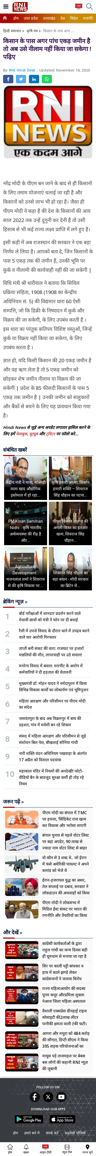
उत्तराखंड (48, 18)
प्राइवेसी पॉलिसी (75, 1133)
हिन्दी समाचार (12, 30)
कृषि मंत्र (32, 30)
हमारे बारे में (31, 1133)
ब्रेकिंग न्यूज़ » (15, 602)
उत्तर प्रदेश (30, 18)
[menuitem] (16, 18)
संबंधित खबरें (15, 450)
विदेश (73, 18)
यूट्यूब (34, 434)
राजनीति (88, 18)
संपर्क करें (52, 1133)
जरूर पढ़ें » (13, 802)
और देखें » (12, 932)
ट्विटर (50, 434)
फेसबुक (21, 434)
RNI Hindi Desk (22, 70)
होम (15, 18)
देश (62, 18)
